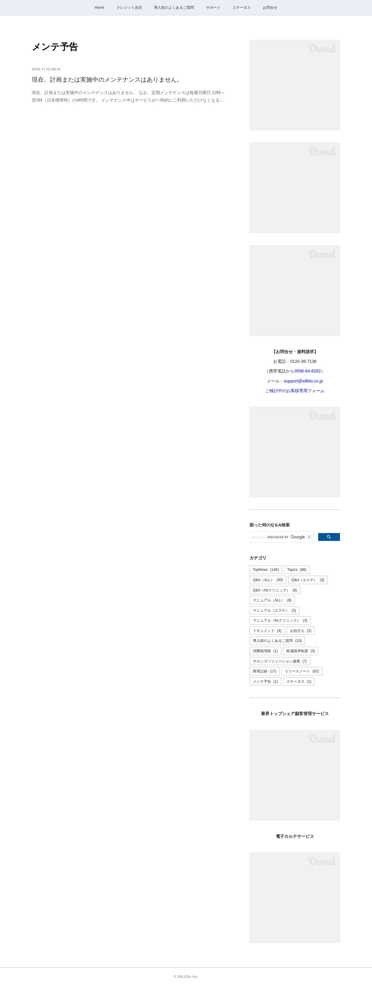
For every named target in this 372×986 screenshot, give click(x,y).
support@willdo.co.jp (303, 381)
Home (99, 7)
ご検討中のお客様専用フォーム (295, 390)
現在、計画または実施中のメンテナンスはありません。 (107, 80)
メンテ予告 (265, 681)
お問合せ (270, 7)
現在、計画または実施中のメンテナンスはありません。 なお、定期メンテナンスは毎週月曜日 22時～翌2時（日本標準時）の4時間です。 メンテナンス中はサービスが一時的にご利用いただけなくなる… (128, 96)
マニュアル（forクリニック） (280, 620)
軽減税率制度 (300, 651)
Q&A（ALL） (268, 580)
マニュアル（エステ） (274, 610)
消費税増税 (265, 651)
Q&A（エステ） (308, 580)
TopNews (266, 570)
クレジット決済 (129, 7)
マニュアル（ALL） (272, 600)
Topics (296, 570)
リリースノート (302, 671)
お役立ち (301, 631)
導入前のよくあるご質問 (174, 7)
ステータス (242, 7)
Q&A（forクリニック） (275, 590)
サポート (213, 7)
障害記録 (264, 671)
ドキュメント (267, 631)
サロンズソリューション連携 (280, 661)
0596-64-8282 (307, 371)
